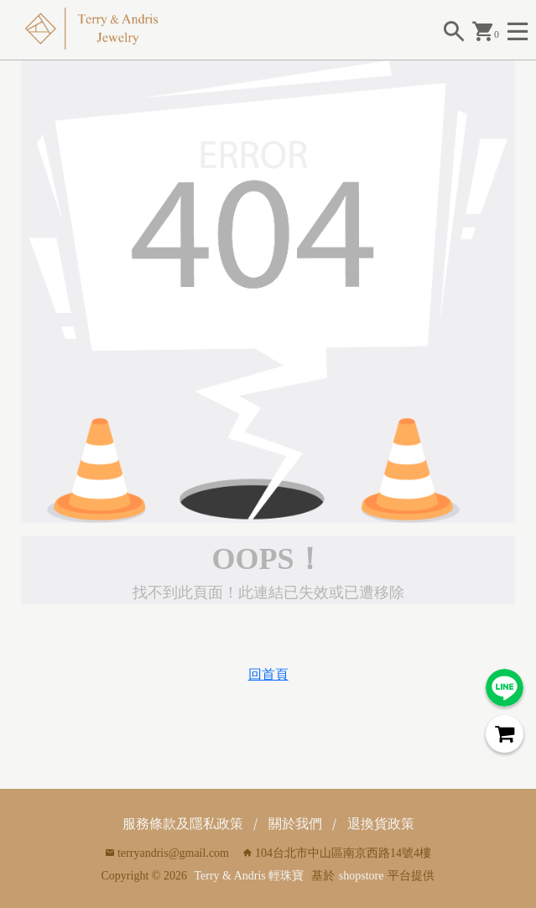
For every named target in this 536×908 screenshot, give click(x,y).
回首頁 (268, 674)
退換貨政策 (380, 824)
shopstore (361, 875)
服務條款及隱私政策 (182, 824)
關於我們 (295, 824)
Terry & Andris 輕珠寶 (249, 875)
